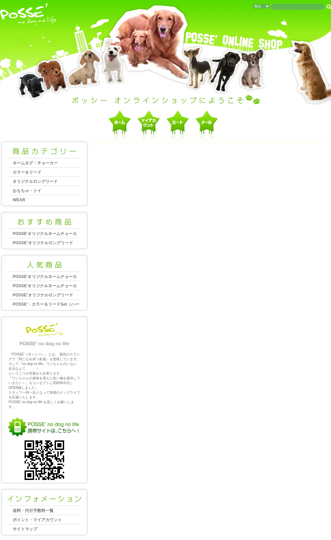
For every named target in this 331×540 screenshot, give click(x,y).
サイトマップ (25, 529)
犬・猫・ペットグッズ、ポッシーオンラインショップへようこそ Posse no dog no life (28, 15)
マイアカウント (148, 124)
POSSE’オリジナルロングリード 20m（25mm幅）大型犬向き (45, 296)
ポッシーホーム (119, 124)
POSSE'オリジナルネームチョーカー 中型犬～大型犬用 (45, 286)
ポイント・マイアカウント (37, 519)
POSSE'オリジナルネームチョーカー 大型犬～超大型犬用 (45, 234)
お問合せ (207, 124)
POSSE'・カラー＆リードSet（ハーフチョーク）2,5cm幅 (46, 305)
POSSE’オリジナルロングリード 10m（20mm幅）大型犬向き (45, 243)
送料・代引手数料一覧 (33, 510)
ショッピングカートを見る (178, 124)
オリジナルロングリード (35, 181)
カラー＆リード (27, 172)
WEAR (19, 200)
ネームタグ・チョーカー (35, 163)
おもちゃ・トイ (27, 190)
